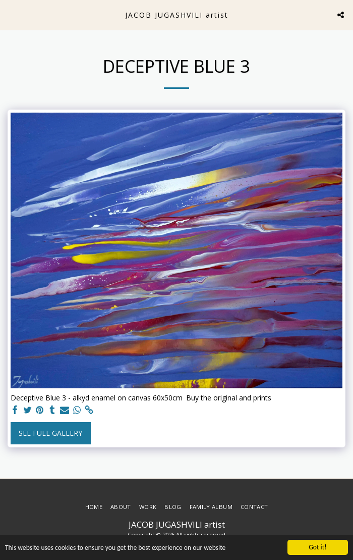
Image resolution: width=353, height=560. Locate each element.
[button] (11, 14)
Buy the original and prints (228, 397)
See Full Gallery (50, 433)
